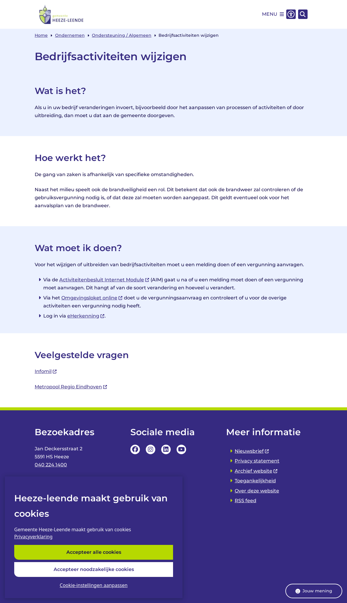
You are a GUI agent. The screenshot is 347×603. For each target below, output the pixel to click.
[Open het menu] (273, 14)
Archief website (256, 471)
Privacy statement (257, 461)
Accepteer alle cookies (93, 552)
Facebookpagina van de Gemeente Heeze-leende (135, 449)
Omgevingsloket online (92, 298)
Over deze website (257, 491)
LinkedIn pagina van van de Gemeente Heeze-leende (166, 449)
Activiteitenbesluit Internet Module (104, 280)
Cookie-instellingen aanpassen (94, 585)
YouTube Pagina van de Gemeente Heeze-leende (181, 449)
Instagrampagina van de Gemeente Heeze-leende (150, 449)
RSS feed (245, 500)
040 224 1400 (51, 465)
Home (41, 35)
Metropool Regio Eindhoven (71, 387)
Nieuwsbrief (252, 451)
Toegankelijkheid (255, 481)
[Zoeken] (303, 14)
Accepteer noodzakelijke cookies (94, 569)
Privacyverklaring (33, 537)
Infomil (46, 371)
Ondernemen (70, 35)
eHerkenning (86, 316)
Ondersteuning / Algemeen (121, 35)
